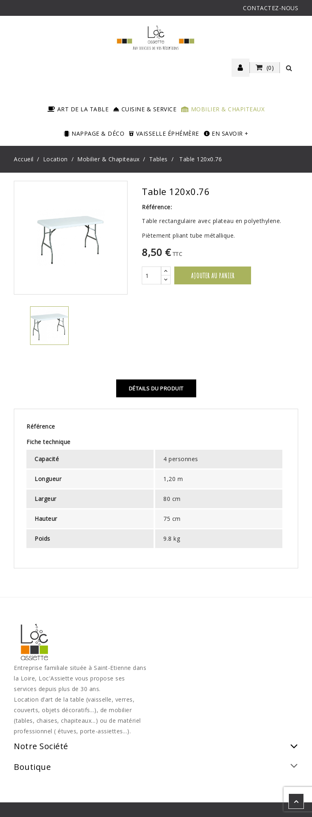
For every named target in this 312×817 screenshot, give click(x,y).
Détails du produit (156, 388)
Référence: (157, 207)
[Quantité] (151, 275)
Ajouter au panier (212, 275)
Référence (40, 426)
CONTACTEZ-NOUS (270, 8)
